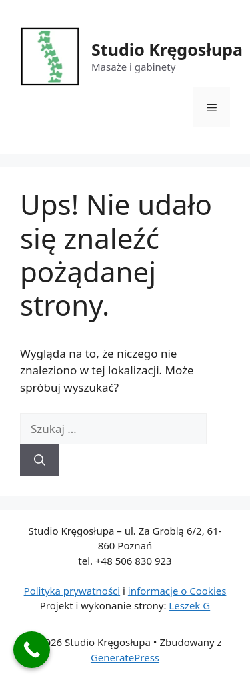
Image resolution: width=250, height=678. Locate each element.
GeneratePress (125, 657)
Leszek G (189, 605)
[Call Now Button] (31, 649)
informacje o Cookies (177, 590)
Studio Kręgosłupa (167, 49)
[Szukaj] (39, 460)
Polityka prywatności (72, 590)
